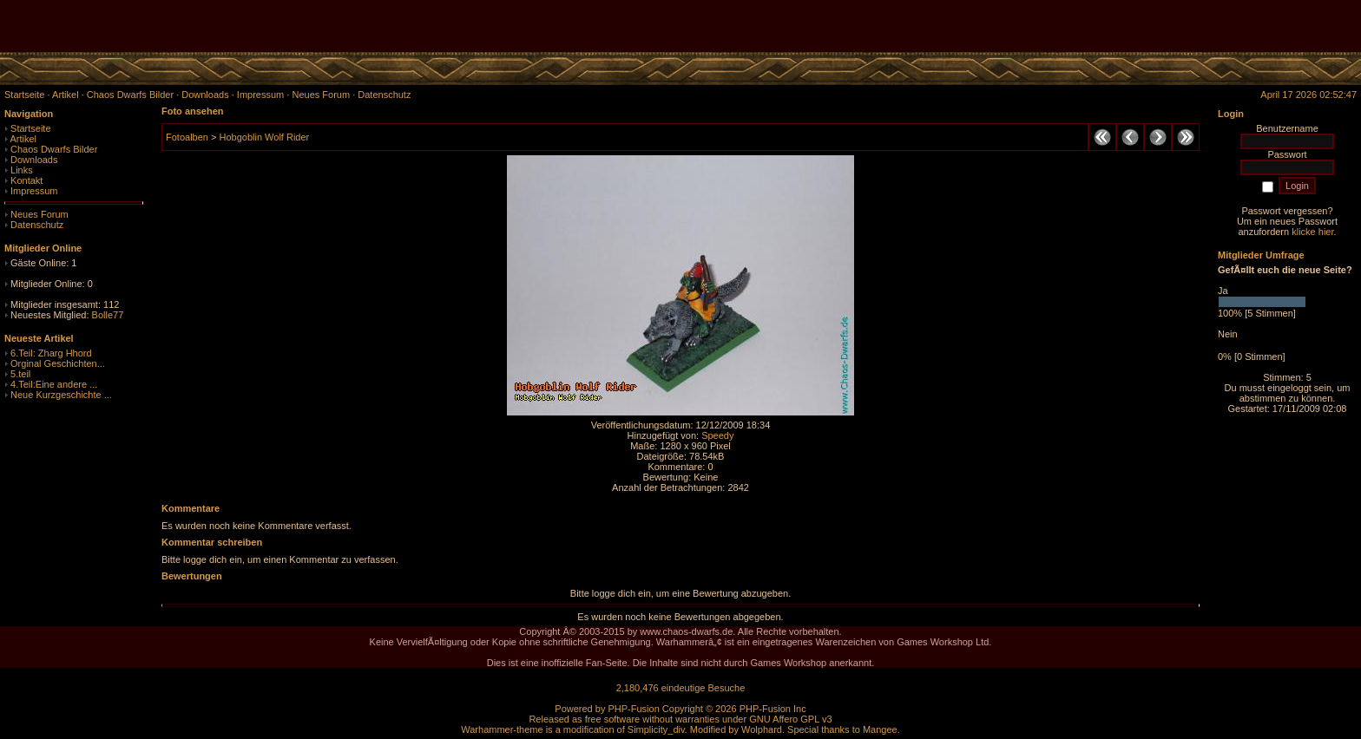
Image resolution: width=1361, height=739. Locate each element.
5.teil (20, 374)
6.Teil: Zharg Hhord (51, 353)
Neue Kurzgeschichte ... (61, 394)
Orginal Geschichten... (57, 363)
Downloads (33, 159)
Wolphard (761, 729)
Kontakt (26, 180)
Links (21, 170)
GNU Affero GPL (784, 719)
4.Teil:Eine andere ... (53, 384)
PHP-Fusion (633, 708)
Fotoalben (187, 137)
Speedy (717, 435)
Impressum (33, 191)
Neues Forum (39, 214)
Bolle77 (108, 315)
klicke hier (1312, 231)
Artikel (23, 139)
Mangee (880, 729)
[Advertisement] (1158, 26)
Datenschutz (36, 224)
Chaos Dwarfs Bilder (53, 149)
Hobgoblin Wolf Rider (264, 137)
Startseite (30, 128)
